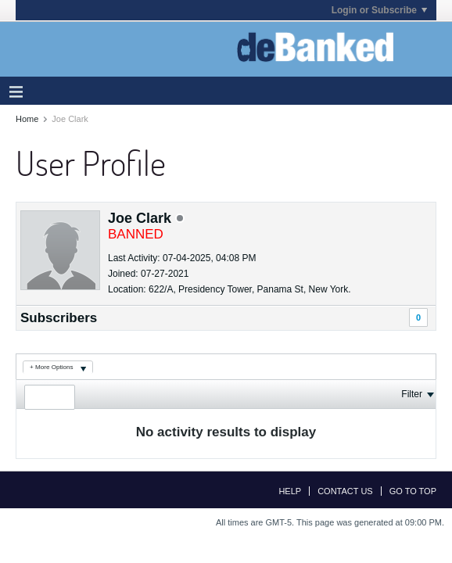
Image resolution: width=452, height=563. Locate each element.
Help (289, 491)
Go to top (412, 491)
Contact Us (345, 491)
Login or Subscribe (379, 10)
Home (27, 119)
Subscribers (58, 317)
